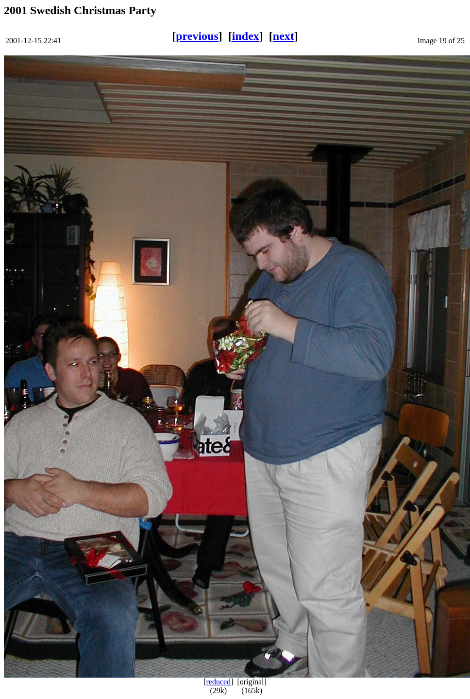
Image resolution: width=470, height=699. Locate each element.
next (283, 36)
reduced (218, 682)
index (245, 36)
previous (197, 36)
